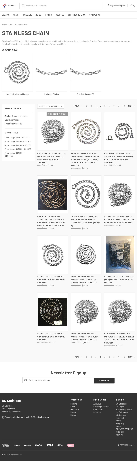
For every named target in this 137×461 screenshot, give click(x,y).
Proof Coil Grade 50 (13, 124)
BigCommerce (16, 454)
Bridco (118, 426)
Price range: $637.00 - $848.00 (18, 149)
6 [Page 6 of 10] (104, 106)
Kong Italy (120, 423)
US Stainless (121, 403)
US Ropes (120, 406)
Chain (15, 15)
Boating (5, 15)
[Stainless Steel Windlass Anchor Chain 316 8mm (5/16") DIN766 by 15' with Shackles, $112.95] (86, 311)
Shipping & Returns (76, 15)
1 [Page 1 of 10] (82, 106)
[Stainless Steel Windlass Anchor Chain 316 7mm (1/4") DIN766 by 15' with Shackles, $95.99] (86, 254)
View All (119, 434)
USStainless (121, 415)
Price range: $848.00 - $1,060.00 (14, 154)
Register (121, 6)
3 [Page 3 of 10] (91, 106)
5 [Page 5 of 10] (100, 106)
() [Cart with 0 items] (132, 5)
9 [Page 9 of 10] (118, 106)
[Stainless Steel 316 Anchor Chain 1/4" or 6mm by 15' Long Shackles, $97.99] (52, 311)
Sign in (113, 6)
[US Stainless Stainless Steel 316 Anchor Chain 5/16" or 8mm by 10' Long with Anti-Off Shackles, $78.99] (119, 131)
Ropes (38, 15)
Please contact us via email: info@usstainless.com (27, 417)
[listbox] (55, 106)
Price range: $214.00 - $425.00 (18, 141)
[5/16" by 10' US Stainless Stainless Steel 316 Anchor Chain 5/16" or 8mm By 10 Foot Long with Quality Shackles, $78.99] (52, 194)
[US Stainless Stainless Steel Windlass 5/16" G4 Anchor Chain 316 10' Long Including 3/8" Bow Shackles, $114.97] (119, 311)
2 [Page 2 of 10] (86, 106)
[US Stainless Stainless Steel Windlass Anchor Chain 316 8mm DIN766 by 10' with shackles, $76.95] (52, 131)
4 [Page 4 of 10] (95, 106)
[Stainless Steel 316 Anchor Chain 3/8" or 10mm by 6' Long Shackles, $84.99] (52, 254)
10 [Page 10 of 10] (124, 106)
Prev (75, 106)
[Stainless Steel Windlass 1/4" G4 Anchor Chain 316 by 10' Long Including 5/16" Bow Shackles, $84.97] (119, 194)
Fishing (48, 15)
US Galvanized (122, 412)
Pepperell (120, 417)
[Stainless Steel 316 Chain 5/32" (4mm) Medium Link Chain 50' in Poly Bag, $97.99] (119, 254)
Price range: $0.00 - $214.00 (17, 138)
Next (131, 106)
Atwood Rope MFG (124, 409)
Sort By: (42, 106)
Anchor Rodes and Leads (16, 116)
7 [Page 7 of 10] (109, 106)
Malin (118, 420)
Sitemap (97, 412)
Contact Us (94, 15)
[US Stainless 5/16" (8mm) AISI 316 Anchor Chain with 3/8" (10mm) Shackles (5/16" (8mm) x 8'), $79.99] (86, 194)
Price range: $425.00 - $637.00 (18, 145)
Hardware (27, 15)
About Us (60, 15)
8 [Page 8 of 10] (114, 106)
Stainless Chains (12, 120)
